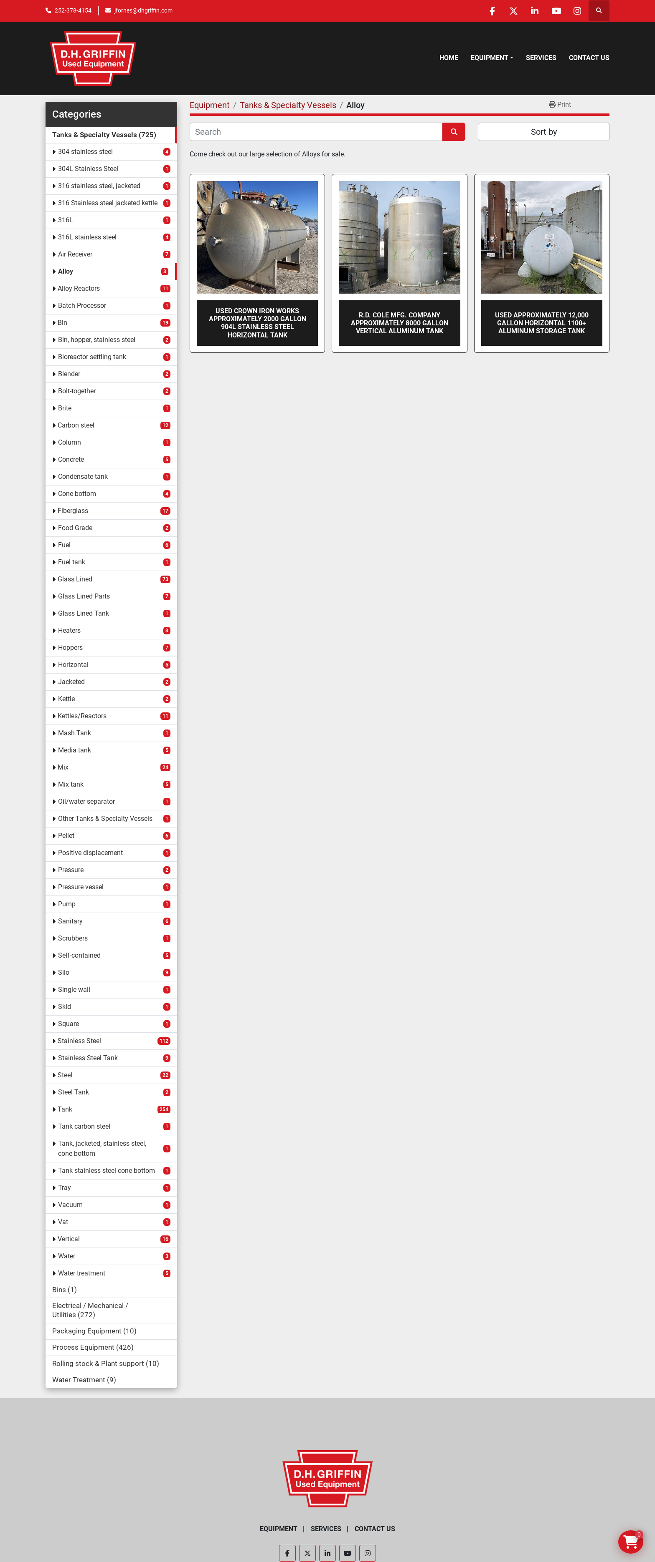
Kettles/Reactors (82, 716)
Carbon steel (76, 425)
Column (69, 442)
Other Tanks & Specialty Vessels (105, 819)
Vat (63, 1222)
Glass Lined (75, 579)
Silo (63, 972)
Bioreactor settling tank (92, 357)
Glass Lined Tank (83, 613)
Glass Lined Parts (84, 596)
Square (68, 1024)
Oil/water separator (86, 801)
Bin (62, 323)
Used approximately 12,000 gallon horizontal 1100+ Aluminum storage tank (542, 323)
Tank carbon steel (84, 1126)
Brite (64, 408)
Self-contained (79, 955)
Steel (65, 1075)
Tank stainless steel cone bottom (106, 1171)
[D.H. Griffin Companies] (327, 1478)
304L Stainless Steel (88, 169)
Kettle (66, 699)
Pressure (71, 870)
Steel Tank (73, 1092)
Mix (63, 767)
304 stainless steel (85, 152)
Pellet (66, 836)
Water (66, 1256)
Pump (67, 904)
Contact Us (589, 58)
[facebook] (492, 10)
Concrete (71, 459)
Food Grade (75, 528)
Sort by (544, 132)
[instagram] (577, 10)
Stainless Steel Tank (88, 1058)
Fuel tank (71, 562)
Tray (64, 1188)
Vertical (69, 1239)
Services (541, 58)
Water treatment (81, 1273)
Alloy (65, 271)
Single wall (74, 990)
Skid (64, 1007)
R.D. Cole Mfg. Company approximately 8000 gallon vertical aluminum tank (399, 323)
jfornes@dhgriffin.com (143, 10)
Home (448, 58)
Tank (65, 1109)
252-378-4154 (73, 10)
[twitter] (513, 10)
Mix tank (71, 784)
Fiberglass (73, 511)
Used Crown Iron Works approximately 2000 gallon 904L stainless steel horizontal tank (257, 323)
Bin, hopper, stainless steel (96, 340)
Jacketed (71, 682)
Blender (69, 374)
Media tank (74, 750)
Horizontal (73, 665)
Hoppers (70, 647)
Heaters (69, 630)
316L (65, 220)
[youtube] (556, 10)
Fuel (64, 545)
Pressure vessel (81, 887)
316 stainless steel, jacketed (99, 186)
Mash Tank (74, 733)
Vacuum (70, 1205)
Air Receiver (75, 254)
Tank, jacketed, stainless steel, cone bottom (102, 1148)
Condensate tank (83, 476)
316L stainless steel (87, 237)
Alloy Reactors (79, 288)
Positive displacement (90, 853)
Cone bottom (77, 494)
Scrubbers (73, 938)
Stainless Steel (79, 1041)
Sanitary (70, 921)
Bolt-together (77, 391)
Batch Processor (82, 305)
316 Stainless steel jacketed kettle (107, 203)
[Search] (316, 132)
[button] (492, 58)
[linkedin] (534, 10)
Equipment (489, 58)
